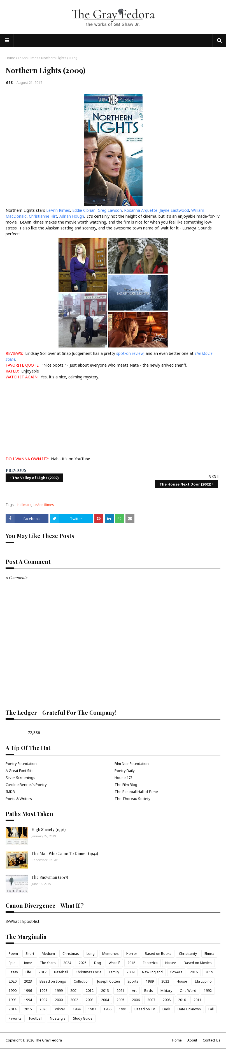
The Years (48, 962)
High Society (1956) (48, 829)
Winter (60, 1009)
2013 (105, 990)
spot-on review (129, 353)
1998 (43, 990)
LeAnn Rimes (28, 58)
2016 (194, 972)
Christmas (70, 953)
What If (114, 962)
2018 (131, 962)
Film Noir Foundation (132, 763)
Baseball (61, 972)
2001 (74, 990)
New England (152, 972)
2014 (13, 1009)
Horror (131, 953)
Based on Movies (198, 962)
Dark (166, 1009)
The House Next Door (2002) (185, 484)
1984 (77, 1009)
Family (114, 972)
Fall (211, 1009)
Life (28, 972)
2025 (83, 962)
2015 (28, 1009)
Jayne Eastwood (174, 210)
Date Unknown (189, 1009)
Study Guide (82, 1018)
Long (91, 953)
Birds (148, 990)
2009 (130, 972)
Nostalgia (58, 1018)
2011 (197, 999)
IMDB (10, 791)
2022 (165, 981)
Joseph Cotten (108, 981)
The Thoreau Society (132, 798)
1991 (123, 1009)
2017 (42, 972)
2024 (67, 962)
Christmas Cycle (88, 972)
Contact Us (211, 1040)
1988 (107, 1009)
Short (29, 953)
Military (166, 990)
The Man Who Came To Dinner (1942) (64, 853)
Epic (12, 962)
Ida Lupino (203, 981)
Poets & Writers (19, 798)
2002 (74, 999)
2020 (13, 981)
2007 (151, 999)
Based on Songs (52, 981)
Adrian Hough (71, 216)
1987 (92, 1009)
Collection (82, 981)
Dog (97, 962)
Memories (110, 953)
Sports (132, 981)
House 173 (123, 777)
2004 (105, 999)
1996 (28, 990)
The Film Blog (126, 784)
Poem (13, 953)
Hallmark (24, 504)
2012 (90, 990)
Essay (13, 972)
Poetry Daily (125, 770)
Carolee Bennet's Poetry (26, 784)
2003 (90, 999)
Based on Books (158, 953)
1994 (28, 999)
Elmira (209, 953)
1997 (43, 999)
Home (10, 58)
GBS (9, 82)
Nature (170, 962)
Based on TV (144, 1009)
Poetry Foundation (21, 763)
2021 (120, 990)
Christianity (188, 953)
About (192, 1040)
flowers (176, 972)
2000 (59, 999)
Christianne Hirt (43, 216)
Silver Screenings (20, 777)
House (182, 981)
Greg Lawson (110, 210)
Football (35, 1018)
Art (134, 990)
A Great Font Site (20, 770)
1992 (208, 990)
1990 (13, 990)
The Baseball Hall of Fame (136, 791)
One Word (188, 990)
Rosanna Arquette (140, 210)
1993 (13, 999)
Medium (48, 953)
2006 (136, 999)
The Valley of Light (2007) (35, 477)
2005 (120, 999)
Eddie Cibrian (83, 210)
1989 (150, 981)
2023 (28, 981)
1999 (59, 990)
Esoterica (150, 962)
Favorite (15, 1018)
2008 (167, 999)
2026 (43, 1009)
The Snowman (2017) (49, 877)
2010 (182, 999)
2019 (209, 972)
